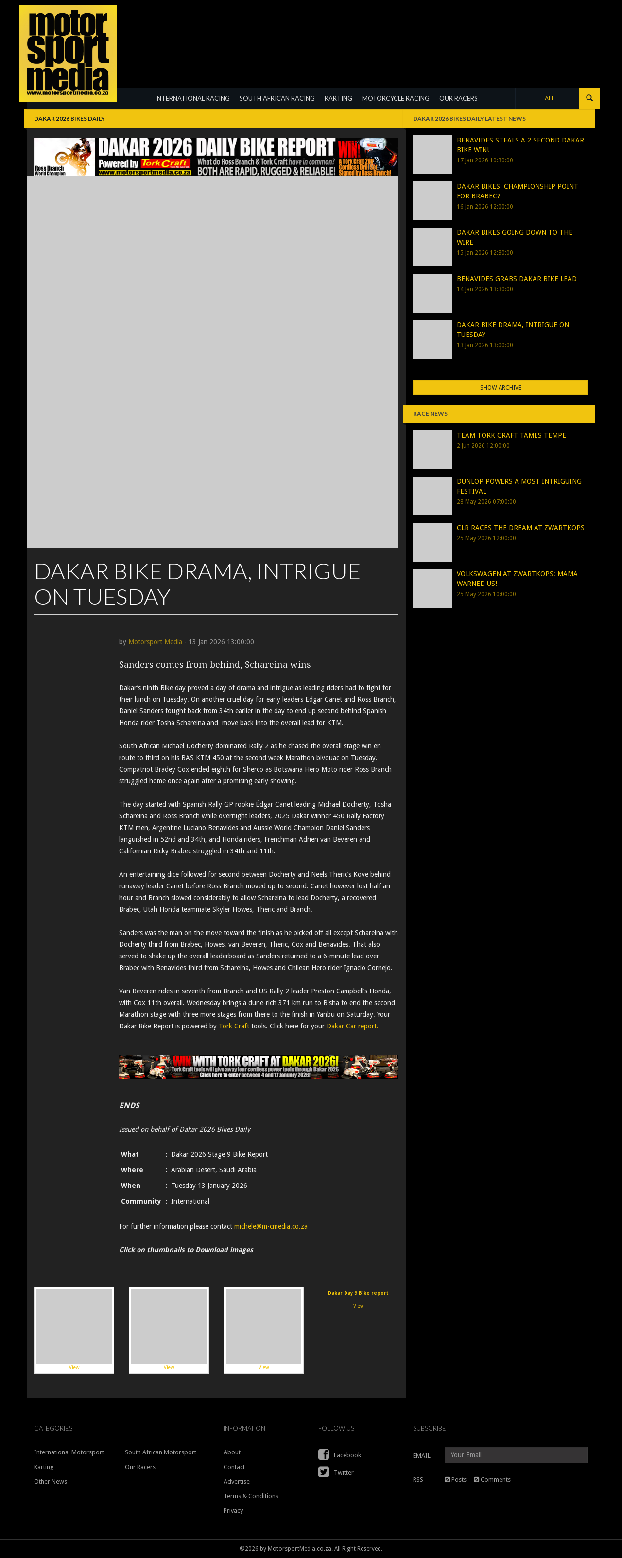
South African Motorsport (160, 1452)
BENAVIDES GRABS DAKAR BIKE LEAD (517, 279)
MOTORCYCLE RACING (396, 98)
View (74, 1329)
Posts (455, 1479)
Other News (50, 1481)
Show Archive (500, 387)
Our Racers (140, 1466)
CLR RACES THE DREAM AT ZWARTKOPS (521, 527)
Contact (234, 1466)
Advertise (237, 1481)
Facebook (339, 1455)
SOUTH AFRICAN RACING (277, 98)
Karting (44, 1466)
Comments (492, 1479)
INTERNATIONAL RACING (192, 98)
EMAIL (422, 1455)
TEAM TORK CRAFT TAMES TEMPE (511, 435)
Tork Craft (235, 1026)
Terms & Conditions (251, 1496)
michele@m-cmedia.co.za (271, 1226)
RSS (418, 1479)
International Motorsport (69, 1452)
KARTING (338, 98)
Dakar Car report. (353, 1026)
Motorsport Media (155, 642)
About (232, 1452)
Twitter (336, 1472)
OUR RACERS (458, 98)
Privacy (233, 1510)
